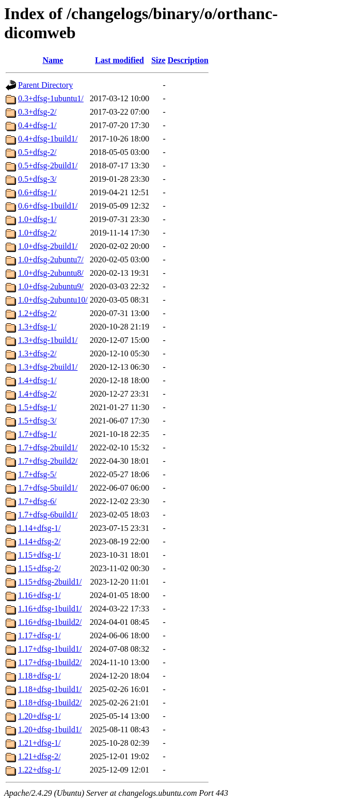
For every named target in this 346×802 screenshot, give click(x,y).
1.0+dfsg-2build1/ (47, 246)
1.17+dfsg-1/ (39, 635)
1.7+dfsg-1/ (37, 434)
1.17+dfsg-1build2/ (50, 662)
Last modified (119, 60)
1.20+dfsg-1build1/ (50, 729)
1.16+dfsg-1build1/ (50, 608)
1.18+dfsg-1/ (39, 675)
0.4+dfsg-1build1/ (47, 138)
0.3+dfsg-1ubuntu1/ (51, 98)
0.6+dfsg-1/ (37, 192)
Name (52, 60)
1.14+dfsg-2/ (39, 541)
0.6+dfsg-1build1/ (47, 205)
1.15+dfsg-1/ (39, 555)
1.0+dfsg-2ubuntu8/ (51, 273)
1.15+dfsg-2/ (39, 568)
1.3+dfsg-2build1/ (47, 367)
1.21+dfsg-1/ (39, 742)
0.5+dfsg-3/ (37, 179)
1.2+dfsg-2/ (37, 313)
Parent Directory (45, 85)
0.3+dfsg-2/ (37, 111)
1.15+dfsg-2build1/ (50, 581)
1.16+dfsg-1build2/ (50, 622)
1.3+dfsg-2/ (37, 353)
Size (158, 60)
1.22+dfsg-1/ (39, 769)
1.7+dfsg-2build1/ (47, 447)
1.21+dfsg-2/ (39, 756)
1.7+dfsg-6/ (37, 501)
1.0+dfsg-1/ (37, 219)
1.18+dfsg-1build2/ (50, 702)
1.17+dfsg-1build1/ (50, 648)
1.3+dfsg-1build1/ (47, 340)
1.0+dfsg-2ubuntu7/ (51, 259)
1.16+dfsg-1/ (39, 595)
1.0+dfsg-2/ (37, 232)
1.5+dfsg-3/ (37, 420)
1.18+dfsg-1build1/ (50, 689)
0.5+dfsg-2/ (37, 152)
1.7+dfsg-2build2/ (47, 461)
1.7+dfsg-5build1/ (47, 487)
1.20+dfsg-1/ (39, 716)
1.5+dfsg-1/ (37, 407)
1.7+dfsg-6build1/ (47, 514)
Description (187, 60)
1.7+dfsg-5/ (37, 474)
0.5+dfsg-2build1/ (47, 165)
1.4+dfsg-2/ (37, 393)
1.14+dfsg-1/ (39, 528)
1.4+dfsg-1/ (37, 380)
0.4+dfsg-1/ (37, 125)
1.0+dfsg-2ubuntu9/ (51, 286)
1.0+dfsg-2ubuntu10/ (53, 299)
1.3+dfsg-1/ (37, 326)
